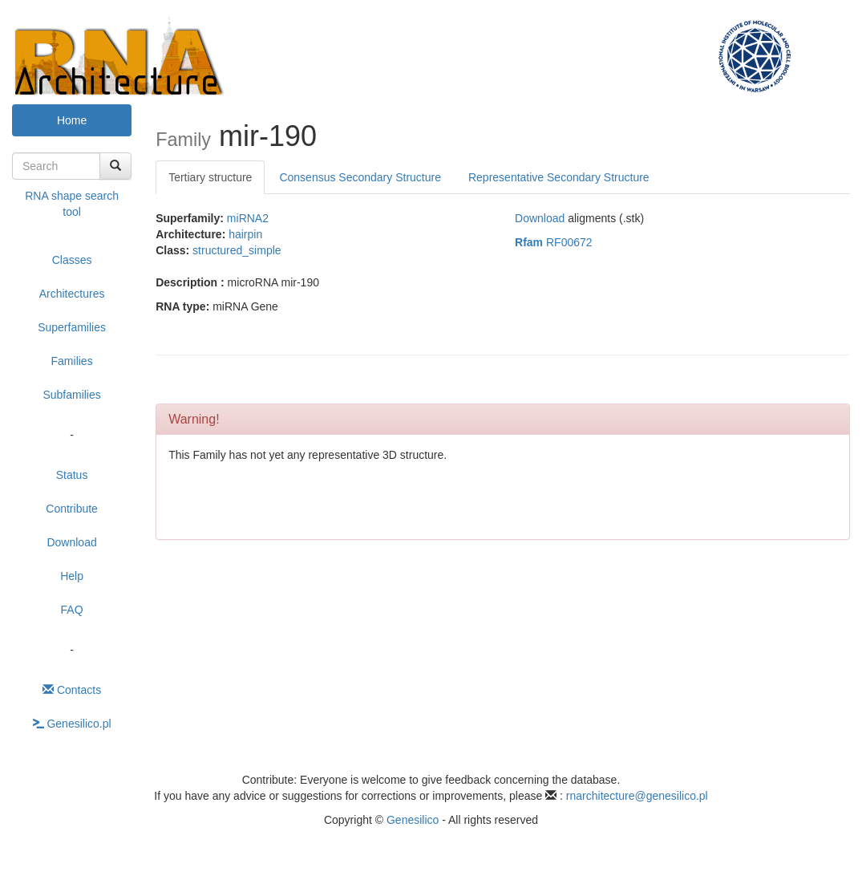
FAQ (72, 609)
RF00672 (554, 242)
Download (71, 542)
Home (72, 120)
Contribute (72, 508)
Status (72, 474)
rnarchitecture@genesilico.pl (637, 795)
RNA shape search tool (72, 203)
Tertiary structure (210, 177)
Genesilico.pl (72, 723)
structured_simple (236, 250)
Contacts (71, 689)
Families (72, 361)
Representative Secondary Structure (559, 177)
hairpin (245, 234)
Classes (72, 259)
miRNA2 (248, 218)
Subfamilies (71, 394)
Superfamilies (72, 327)
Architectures (72, 293)
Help (71, 576)
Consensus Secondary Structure (360, 177)
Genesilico (412, 819)
